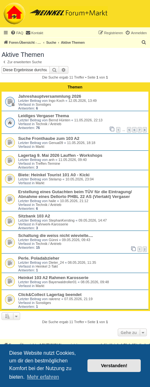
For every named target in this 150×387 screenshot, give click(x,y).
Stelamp (55, 179)
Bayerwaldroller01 (63, 282)
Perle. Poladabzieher (38, 258)
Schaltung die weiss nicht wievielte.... (55, 235)
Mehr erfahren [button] (43, 377)
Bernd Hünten (59, 120)
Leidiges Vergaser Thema (43, 115)
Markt (39, 146)
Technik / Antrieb (48, 124)
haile (52, 201)
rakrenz (54, 299)
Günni (53, 240)
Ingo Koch (56, 100)
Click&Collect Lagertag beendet (50, 294)
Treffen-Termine (47, 163)
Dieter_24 (56, 262)
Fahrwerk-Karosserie (51, 224)
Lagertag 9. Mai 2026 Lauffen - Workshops (60, 155)
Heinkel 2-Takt (46, 266)
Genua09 (56, 143)
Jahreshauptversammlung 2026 (49, 96)
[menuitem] (17, 33)
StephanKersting (61, 220)
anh (51, 160)
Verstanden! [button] (114, 365)
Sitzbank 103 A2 (34, 216)
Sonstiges (43, 104)
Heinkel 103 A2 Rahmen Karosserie (53, 277)
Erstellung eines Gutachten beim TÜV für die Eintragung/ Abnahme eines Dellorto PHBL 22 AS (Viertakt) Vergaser (75, 194)
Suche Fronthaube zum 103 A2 (48, 138)
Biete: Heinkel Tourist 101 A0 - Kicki (54, 174)
